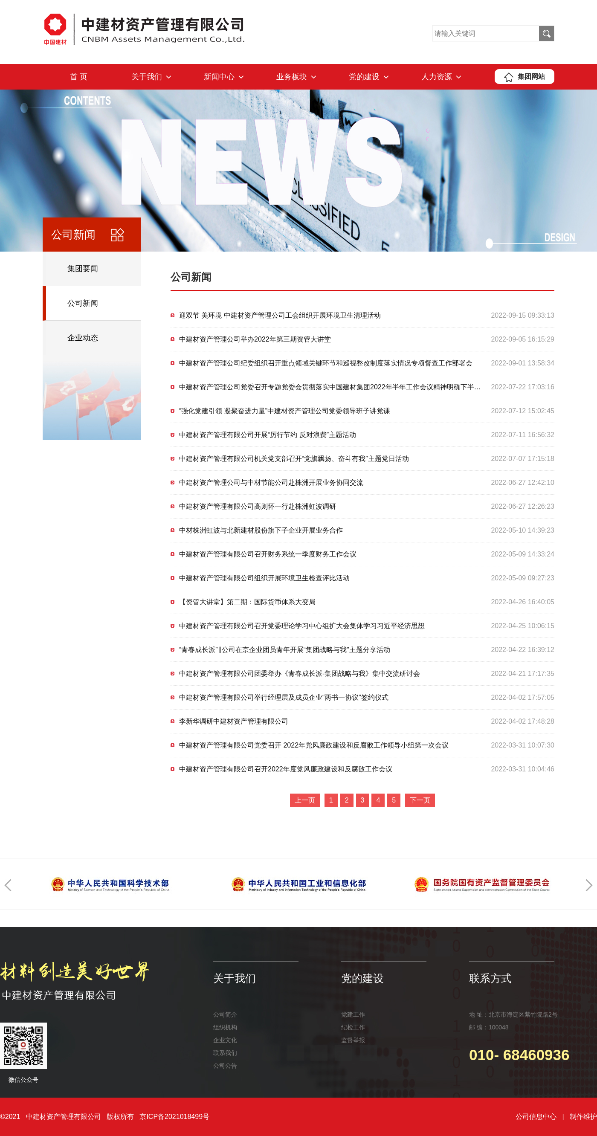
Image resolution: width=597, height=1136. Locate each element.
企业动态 (82, 337)
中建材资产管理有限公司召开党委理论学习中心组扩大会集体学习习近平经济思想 (302, 625)
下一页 (420, 800)
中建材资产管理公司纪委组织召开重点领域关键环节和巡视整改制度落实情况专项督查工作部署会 (325, 363)
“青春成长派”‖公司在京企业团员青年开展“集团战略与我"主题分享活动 (284, 649)
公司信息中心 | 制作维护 (556, 1116)
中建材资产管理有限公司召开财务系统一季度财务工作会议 (267, 554)
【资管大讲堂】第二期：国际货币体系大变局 (247, 602)
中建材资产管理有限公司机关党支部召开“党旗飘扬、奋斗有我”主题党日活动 (294, 458)
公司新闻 (82, 303)
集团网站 (524, 76)
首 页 (78, 76)
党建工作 (353, 1014)
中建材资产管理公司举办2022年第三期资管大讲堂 (255, 339)
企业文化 (225, 1040)
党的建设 (369, 76)
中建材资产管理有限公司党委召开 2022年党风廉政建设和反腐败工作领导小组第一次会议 (314, 745)
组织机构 (225, 1027)
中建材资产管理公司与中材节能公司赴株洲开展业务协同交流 (271, 482)
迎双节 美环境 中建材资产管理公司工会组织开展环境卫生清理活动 (280, 315)
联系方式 (490, 978)
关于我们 (151, 76)
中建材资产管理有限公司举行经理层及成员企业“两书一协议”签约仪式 (283, 697)
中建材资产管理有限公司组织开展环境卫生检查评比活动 (264, 578)
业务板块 (296, 76)
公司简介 (225, 1014)
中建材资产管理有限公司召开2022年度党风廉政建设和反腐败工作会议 (285, 769)
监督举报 (353, 1040)
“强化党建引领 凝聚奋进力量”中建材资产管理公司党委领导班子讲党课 (284, 410)
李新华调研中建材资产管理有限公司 (233, 721)
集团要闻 (82, 268)
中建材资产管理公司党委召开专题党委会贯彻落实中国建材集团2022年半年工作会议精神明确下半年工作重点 (343, 387)
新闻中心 (224, 76)
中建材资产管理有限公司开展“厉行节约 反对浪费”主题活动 (267, 434)
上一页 (305, 800)
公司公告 (225, 1065)
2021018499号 (187, 1116)
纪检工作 (353, 1027)
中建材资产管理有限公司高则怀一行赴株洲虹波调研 (257, 506)
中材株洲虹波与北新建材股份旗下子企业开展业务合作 (261, 530)
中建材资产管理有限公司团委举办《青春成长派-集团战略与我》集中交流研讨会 (299, 673)
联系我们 (225, 1052)
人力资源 (441, 76)
